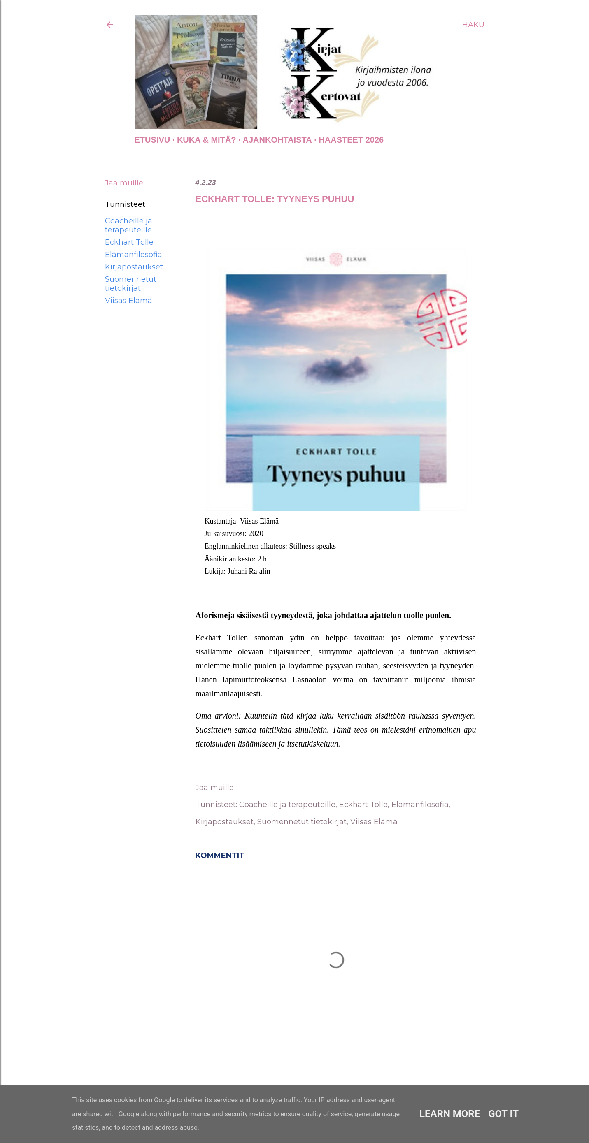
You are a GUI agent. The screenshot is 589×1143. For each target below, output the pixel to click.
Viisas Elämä (128, 300)
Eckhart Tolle (129, 242)
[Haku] (473, 25)
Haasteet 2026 (351, 139)
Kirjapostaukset (134, 266)
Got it (503, 1114)
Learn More (449, 1114)
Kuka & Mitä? (206, 139)
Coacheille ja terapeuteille (128, 225)
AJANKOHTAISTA (277, 139)
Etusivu (152, 139)
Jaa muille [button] (124, 183)
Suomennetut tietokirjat (130, 284)
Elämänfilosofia (133, 254)
